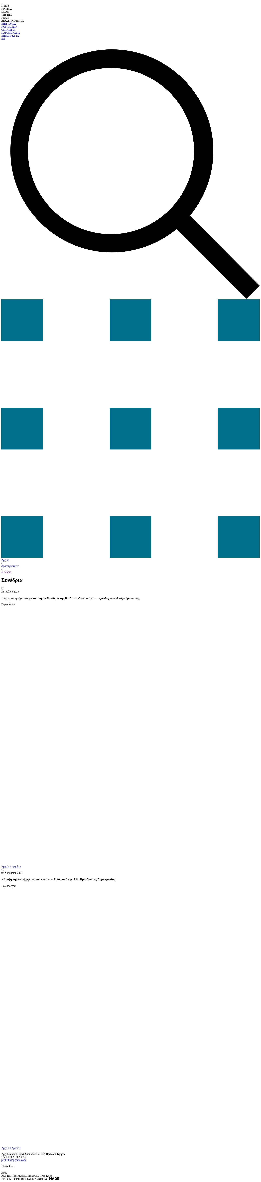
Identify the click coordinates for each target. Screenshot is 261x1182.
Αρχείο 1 (6, 866)
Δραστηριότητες (10, 566)
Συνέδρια (6, 572)
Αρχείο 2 (16, 866)
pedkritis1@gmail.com (13, 1160)
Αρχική (5, 560)
